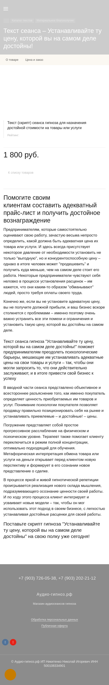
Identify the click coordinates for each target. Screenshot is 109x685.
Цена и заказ (34, 59)
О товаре (12, 59)
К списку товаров (21, 172)
